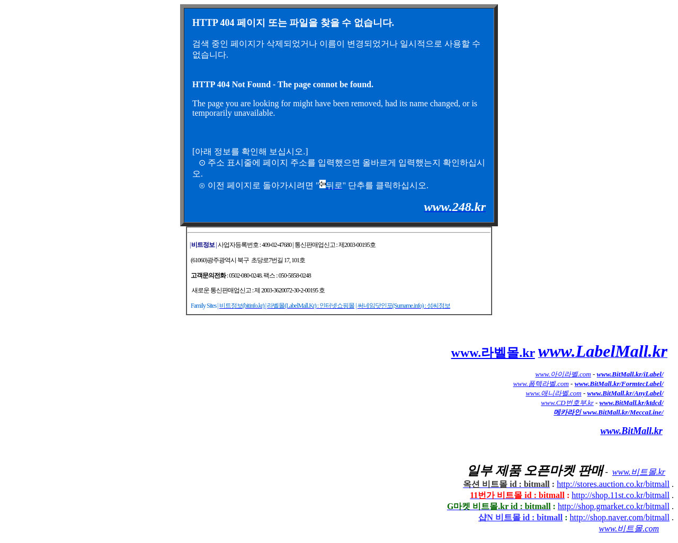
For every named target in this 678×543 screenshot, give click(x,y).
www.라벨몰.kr (493, 353)
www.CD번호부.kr (567, 403)
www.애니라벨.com (553, 393)
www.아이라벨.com (563, 374)
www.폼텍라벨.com (541, 384)
